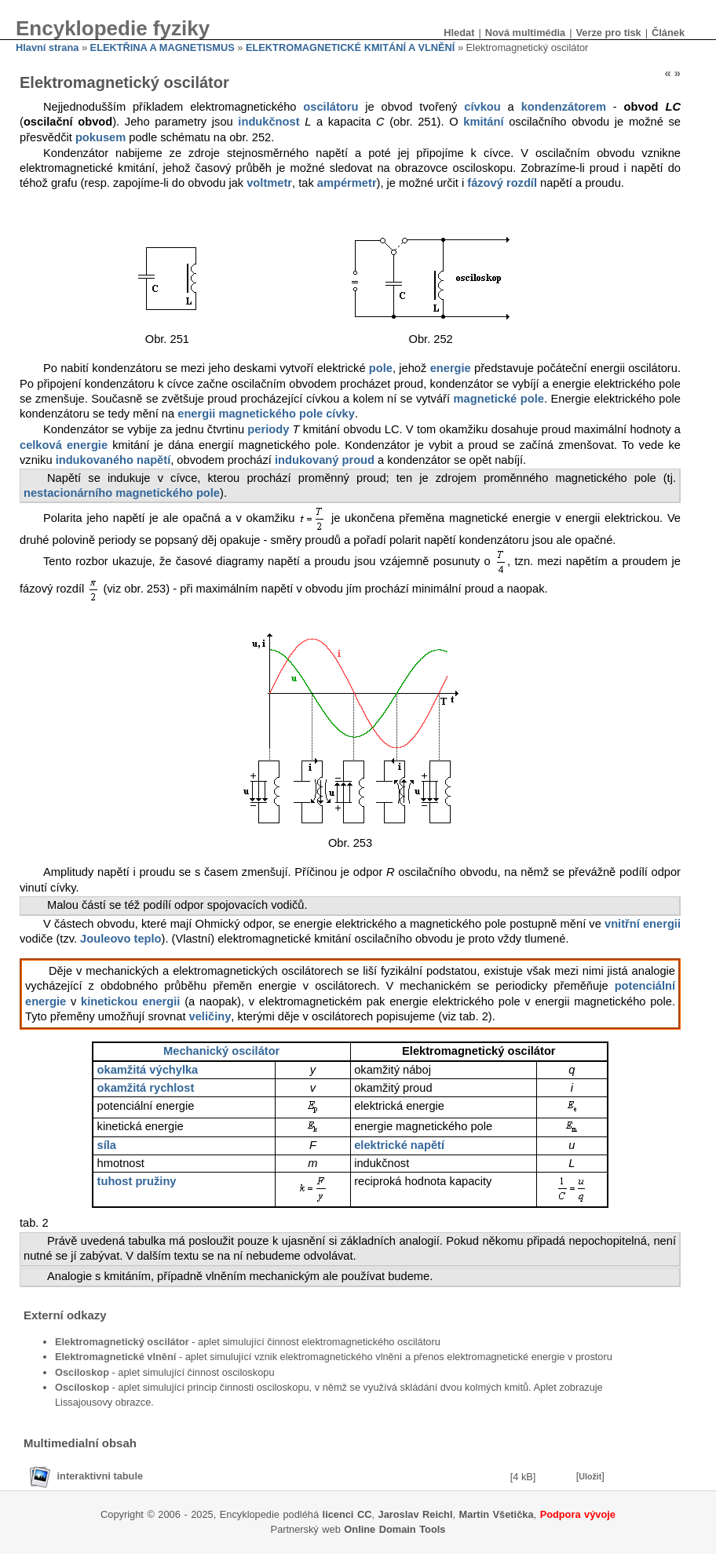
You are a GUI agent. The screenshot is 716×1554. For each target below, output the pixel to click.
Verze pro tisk (608, 32)
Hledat (459, 32)
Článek (668, 32)
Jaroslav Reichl (415, 1514)
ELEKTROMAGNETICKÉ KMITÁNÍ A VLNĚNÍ (350, 47)
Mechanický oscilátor (221, 1051)
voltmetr (269, 183)
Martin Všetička (496, 1514)
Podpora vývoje (578, 1514)
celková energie (64, 445)
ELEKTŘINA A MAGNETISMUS (162, 47)
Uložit (590, 1476)
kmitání (483, 121)
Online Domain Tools (394, 1529)
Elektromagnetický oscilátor (122, 1342)
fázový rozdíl (502, 183)
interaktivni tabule (100, 1476)
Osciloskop (82, 1372)
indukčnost (268, 121)
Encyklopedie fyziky (113, 28)
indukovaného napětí (113, 460)
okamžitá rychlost (146, 1088)
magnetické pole (499, 398)
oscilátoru (330, 106)
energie (450, 368)
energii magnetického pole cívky (266, 413)
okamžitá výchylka (148, 1069)
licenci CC (347, 1514)
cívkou (482, 106)
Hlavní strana (47, 47)
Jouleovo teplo (120, 938)
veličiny (210, 1016)
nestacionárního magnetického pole (122, 493)
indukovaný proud (324, 460)
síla (106, 1145)
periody (268, 429)
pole (381, 368)
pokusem (100, 137)
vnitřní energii (643, 923)
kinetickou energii (130, 1001)
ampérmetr (347, 183)
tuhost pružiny (137, 1181)
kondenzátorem (563, 106)
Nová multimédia (525, 32)
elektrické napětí (399, 1145)
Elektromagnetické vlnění (115, 1356)
